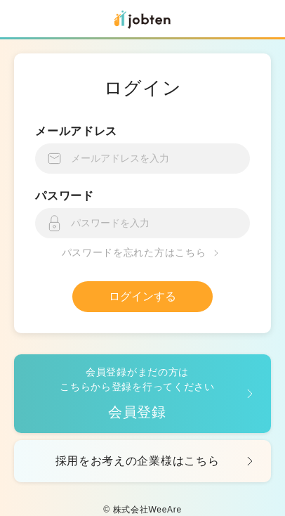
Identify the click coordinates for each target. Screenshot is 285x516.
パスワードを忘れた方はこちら (143, 253)
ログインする (142, 296)
